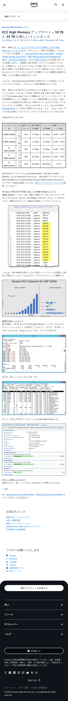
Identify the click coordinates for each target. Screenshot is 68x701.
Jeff (6, 488)
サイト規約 (23, 687)
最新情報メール (14, 568)
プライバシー (10, 687)
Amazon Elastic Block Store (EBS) (39, 53)
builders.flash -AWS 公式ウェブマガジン (23, 526)
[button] (34, 16)
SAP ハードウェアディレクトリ (48, 183)
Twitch (11, 565)
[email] (36, 673)
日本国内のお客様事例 (16, 529)
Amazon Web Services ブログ (15, 27)
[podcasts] (32, 673)
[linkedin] (14, 673)
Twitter (11, 555)
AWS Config (40, 60)
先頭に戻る (34, 680)
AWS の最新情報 (13, 520)
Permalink (50, 40)
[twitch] (23, 673)
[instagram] (19, 673)
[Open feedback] (64, 350)
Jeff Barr (8, 40)
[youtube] (27, 673)
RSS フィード (13, 571)
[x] (5, 673)
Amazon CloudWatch (18, 60)
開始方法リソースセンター (17, 517)
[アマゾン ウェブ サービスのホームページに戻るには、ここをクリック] (34, 5)
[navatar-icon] (63, 5)
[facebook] (10, 673)
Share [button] (60, 40)
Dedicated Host (8, 108)
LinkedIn (11, 562)
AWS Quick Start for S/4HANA (49, 494)
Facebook (11, 558)
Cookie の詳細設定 (39, 687)
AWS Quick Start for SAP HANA (19, 494)
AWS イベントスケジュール (18, 523)
